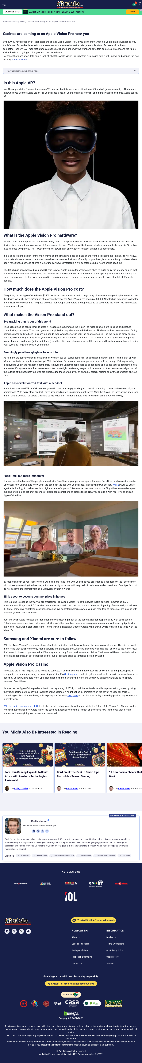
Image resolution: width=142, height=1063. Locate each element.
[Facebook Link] (7, 931)
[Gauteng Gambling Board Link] (46, 1004)
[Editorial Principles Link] (80, 943)
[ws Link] (42, 831)
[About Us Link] (76, 937)
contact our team (105, 1045)
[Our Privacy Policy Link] (114, 950)
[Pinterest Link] (28, 931)
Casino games (71, 674)
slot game (73, 695)
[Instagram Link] (14, 931)
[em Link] (47, 831)
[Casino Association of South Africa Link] (72, 1004)
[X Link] (21, 931)
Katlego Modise (21, 788)
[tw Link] (38, 831)
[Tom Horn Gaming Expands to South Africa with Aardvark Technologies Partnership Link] (28, 755)
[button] (3, 4)
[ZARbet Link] (25, 11)
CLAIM (132, 12)
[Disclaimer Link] (111, 937)
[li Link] (33, 831)
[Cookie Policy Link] (112, 956)
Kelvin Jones (72, 788)
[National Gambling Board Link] (57, 1004)
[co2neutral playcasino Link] (92, 1004)
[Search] (140, 4)
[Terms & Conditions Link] (115, 943)
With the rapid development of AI (21, 706)
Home (5, 21)
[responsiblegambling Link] (35, 1004)
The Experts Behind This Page (23, 70)
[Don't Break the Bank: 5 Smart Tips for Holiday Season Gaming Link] (80, 755)
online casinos (19, 59)
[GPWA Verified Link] (113, 1004)
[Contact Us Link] (77, 963)
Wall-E (116, 484)
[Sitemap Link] (110, 963)
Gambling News (17, 21)
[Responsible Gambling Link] (82, 956)
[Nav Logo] (70, 4)
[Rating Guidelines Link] (80, 950)
